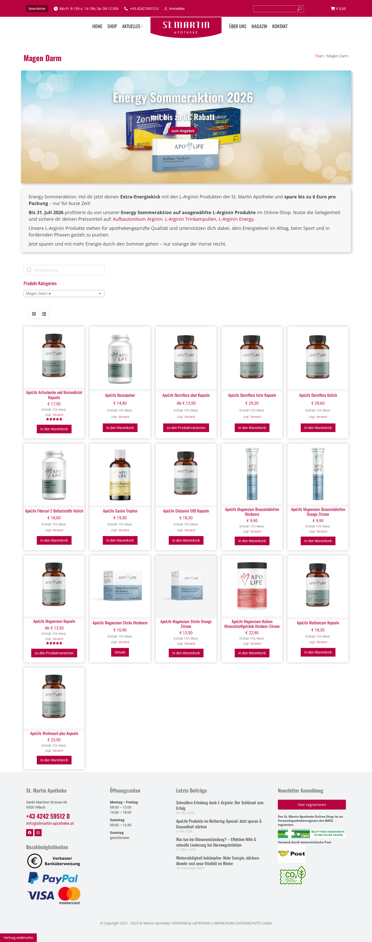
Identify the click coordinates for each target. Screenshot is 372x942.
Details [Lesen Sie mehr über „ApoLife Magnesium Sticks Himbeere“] (120, 652)
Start (319, 56)
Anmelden (174, 8)
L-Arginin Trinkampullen (190, 219)
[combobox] (64, 293)
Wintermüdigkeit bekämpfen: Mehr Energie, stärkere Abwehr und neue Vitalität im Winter (217, 860)
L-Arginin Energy (236, 219)
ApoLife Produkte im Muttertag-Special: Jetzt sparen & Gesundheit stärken (219, 824)
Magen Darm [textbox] (38, 293)
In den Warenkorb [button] (54, 429)
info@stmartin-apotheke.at (50, 823)
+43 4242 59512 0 (141, 8)
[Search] (278, 8)
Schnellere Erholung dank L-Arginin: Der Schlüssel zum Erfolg (219, 805)
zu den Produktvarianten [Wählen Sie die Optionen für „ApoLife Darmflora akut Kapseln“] (186, 428)
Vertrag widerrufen (18, 938)
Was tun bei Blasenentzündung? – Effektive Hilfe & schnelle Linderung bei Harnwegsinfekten (216, 842)
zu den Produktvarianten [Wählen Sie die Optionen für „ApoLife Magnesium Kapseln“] (54, 653)
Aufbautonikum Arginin (137, 219)
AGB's (267, 923)
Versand (57, 415)
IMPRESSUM (224, 923)
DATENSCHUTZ (248, 923)
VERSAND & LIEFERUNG (191, 923)
